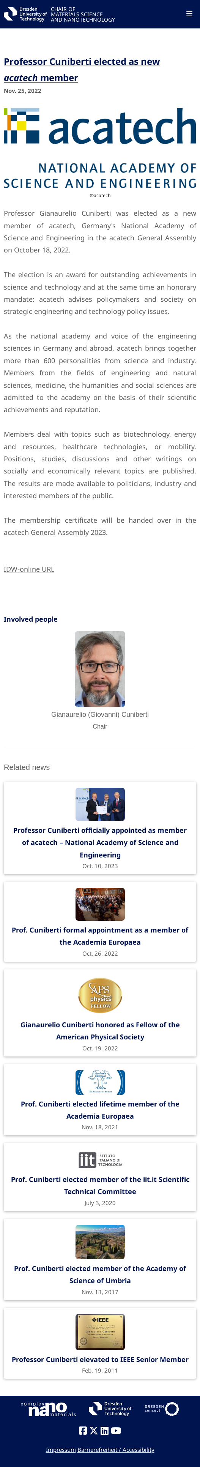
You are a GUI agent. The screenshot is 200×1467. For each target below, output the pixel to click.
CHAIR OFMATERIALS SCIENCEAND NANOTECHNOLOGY (83, 13)
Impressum (61, 1449)
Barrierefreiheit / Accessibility (115, 1449)
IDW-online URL (29, 569)
